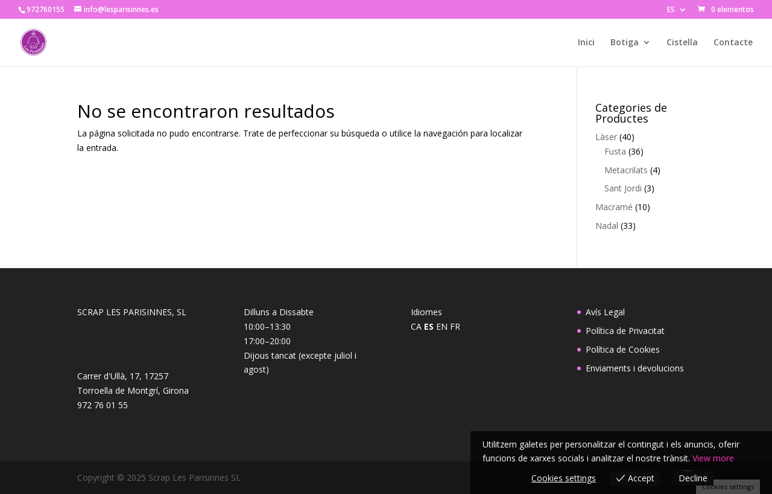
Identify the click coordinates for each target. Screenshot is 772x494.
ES (671, 10)
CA (416, 326)
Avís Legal (605, 312)
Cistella (682, 43)
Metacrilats (626, 170)
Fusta (615, 151)
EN (442, 326)
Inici (586, 43)
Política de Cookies (623, 349)
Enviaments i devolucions (635, 368)
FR (455, 326)
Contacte (733, 43)
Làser (606, 137)
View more (713, 458)
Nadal (606, 225)
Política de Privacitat (625, 330)
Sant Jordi (623, 188)
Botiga (624, 43)
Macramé (614, 207)
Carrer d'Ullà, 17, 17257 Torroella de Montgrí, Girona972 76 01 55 (133, 390)
